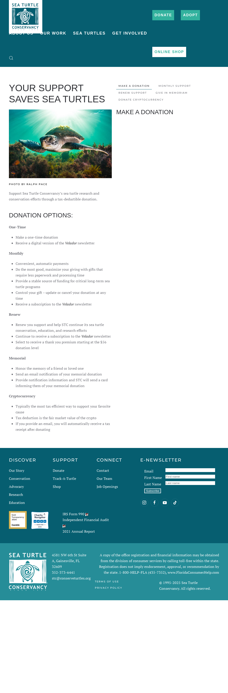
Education (17, 502)
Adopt (190, 15)
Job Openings (107, 486)
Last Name (152, 484)
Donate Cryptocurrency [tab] (141, 99)
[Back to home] (25, 14)
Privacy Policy (108, 587)
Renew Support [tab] (132, 92)
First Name (153, 477)
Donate (163, 15)
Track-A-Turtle (64, 478)
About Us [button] (21, 33)
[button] (11, 58)
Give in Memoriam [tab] (172, 92)
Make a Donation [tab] (134, 85)
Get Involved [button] (129, 33)
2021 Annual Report (79, 531)
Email (148, 471)
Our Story (16, 470)
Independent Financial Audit (86, 519)
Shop (57, 486)
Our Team (104, 478)
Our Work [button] (53, 33)
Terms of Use (107, 581)
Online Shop (169, 52)
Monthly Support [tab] (175, 85)
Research (16, 494)
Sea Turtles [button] (89, 33)
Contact (103, 470)
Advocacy (16, 486)
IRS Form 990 (73, 514)
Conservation (19, 478)
